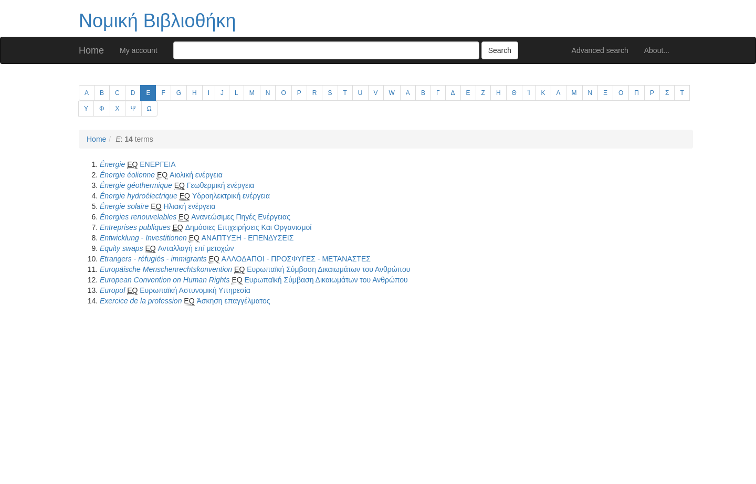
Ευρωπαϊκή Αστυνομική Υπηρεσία (195, 290)
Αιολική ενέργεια (196, 175)
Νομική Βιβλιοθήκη (157, 20)
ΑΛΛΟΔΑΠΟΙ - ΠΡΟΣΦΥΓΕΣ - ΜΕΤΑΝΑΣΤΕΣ (296, 259)
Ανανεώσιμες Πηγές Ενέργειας (240, 217)
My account (139, 50)
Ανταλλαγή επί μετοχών (196, 248)
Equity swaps (121, 248)
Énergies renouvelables (138, 217)
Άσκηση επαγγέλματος (233, 301)
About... (656, 50)
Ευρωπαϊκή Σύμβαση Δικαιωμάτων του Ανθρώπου (328, 269)
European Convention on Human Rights (165, 280)
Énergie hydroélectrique (138, 196)
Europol (112, 290)
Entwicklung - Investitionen (143, 238)
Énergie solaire (124, 206)
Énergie (112, 164)
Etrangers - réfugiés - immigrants (153, 259)
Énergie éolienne (127, 175)
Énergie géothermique (136, 185)
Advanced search (600, 50)
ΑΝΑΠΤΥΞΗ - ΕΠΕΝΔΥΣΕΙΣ (248, 238)
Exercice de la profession (141, 301)
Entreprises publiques (135, 227)
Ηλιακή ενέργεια (189, 206)
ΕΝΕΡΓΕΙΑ (157, 164)
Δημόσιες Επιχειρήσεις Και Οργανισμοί (248, 227)
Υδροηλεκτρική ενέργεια (231, 196)
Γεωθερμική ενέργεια (221, 185)
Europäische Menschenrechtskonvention (166, 269)
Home (91, 50)
